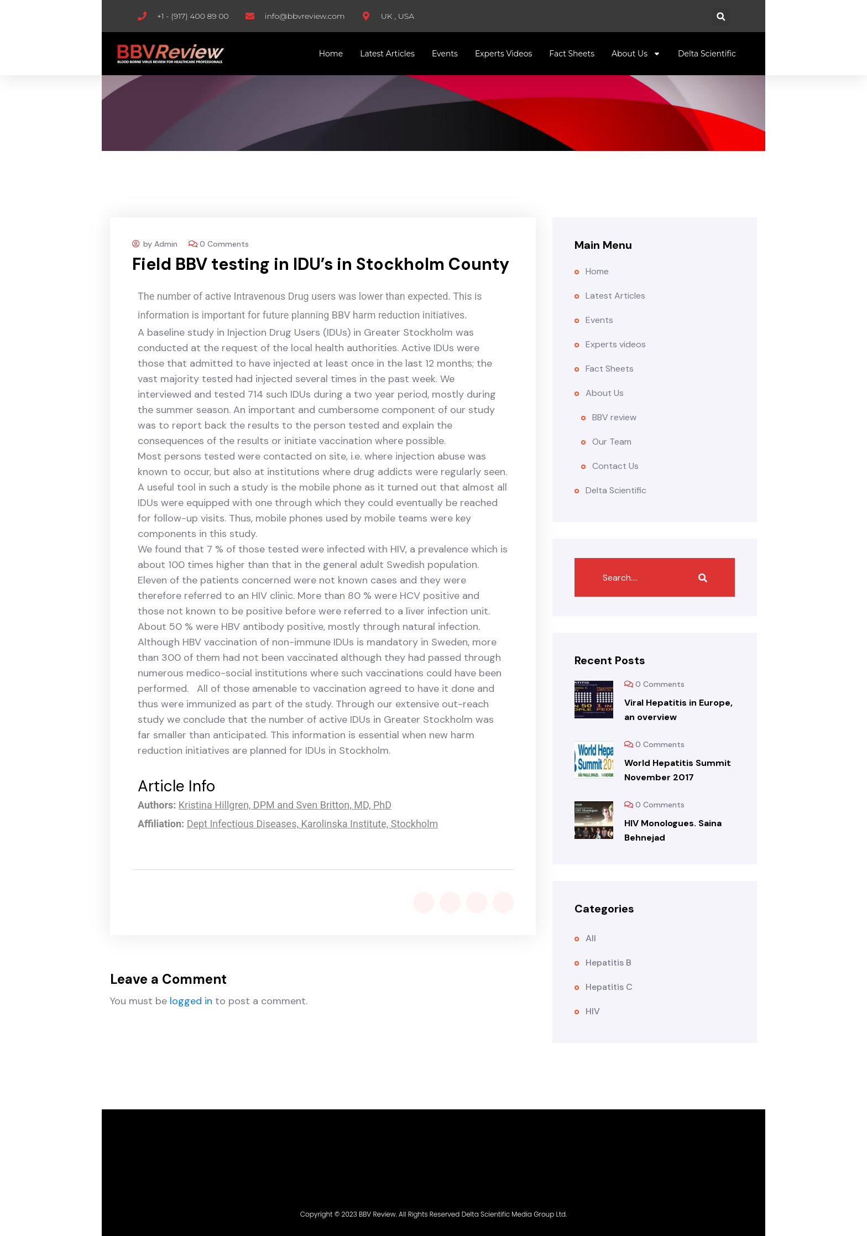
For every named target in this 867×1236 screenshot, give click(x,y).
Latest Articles (387, 54)
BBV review (614, 417)
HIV (593, 1011)
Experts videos (503, 54)
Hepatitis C (609, 987)
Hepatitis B (608, 962)
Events (445, 54)
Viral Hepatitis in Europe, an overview (678, 710)
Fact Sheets (571, 54)
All (591, 938)
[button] (720, 16)
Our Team (611, 441)
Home (331, 54)
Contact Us (615, 466)
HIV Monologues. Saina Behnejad (673, 830)
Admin (165, 244)
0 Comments (224, 244)
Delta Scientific (707, 54)
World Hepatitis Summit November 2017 (677, 770)
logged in (191, 1001)
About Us (636, 53)
